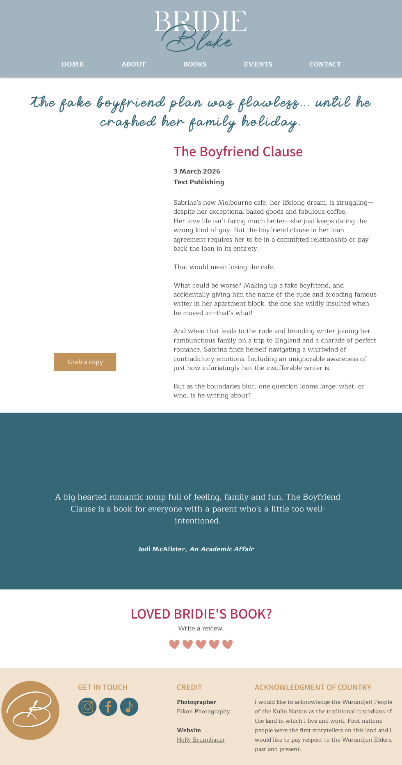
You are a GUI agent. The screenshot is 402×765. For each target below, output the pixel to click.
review (212, 628)
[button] (194, 64)
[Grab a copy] (85, 362)
